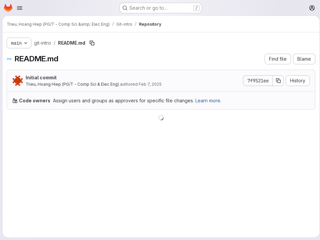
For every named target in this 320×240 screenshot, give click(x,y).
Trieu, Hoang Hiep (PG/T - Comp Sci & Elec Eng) (72, 84)
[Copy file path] (92, 43)
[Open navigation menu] (19, 8)
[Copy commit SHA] (276, 80)
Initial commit (41, 77)
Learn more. (208, 100)
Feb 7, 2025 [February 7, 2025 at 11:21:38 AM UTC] (150, 84)
